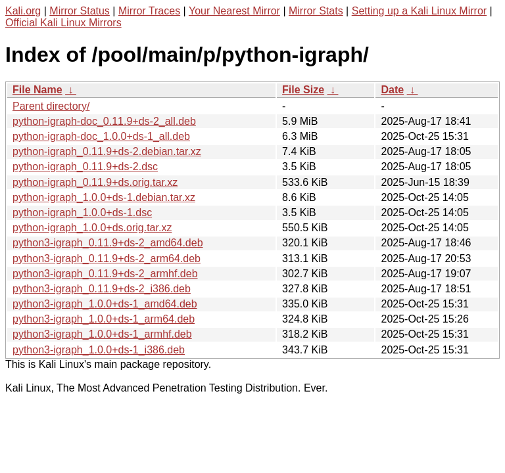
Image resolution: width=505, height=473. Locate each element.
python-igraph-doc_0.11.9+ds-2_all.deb (104, 121)
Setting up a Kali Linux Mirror (419, 10)
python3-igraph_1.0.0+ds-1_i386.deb (98, 349)
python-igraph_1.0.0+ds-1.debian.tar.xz (103, 197)
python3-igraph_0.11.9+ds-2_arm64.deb (106, 258)
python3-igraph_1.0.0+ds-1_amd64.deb (104, 303)
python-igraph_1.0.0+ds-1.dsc (82, 212)
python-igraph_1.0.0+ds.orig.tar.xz (92, 227)
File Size (303, 89)
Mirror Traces (149, 10)
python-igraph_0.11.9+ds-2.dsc (85, 166)
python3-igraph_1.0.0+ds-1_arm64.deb (103, 319)
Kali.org (23, 10)
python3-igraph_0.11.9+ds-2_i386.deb (101, 288)
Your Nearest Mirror (234, 10)
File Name (37, 89)
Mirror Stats (316, 10)
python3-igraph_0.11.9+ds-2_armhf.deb (105, 273)
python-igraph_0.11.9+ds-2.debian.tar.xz (106, 151)
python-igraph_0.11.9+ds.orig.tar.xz (95, 182)
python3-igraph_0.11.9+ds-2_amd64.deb (107, 242)
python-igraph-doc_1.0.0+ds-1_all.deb (101, 136)
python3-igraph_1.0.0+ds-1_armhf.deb (102, 334)
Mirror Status (79, 10)
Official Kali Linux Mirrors (63, 22)
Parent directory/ (50, 106)
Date (392, 89)
